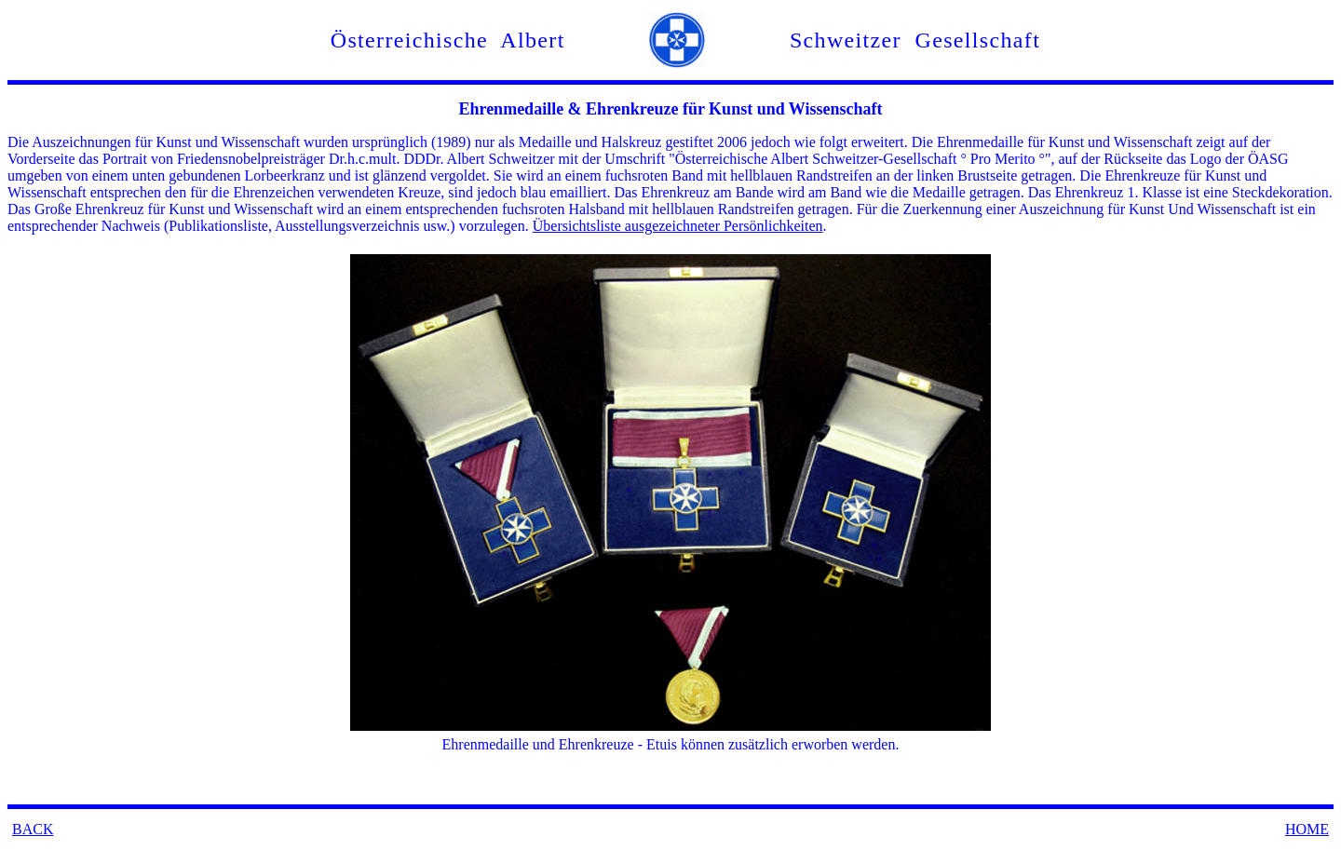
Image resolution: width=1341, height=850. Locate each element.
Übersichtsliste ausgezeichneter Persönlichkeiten (678, 226)
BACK (32, 829)
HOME (1307, 829)
